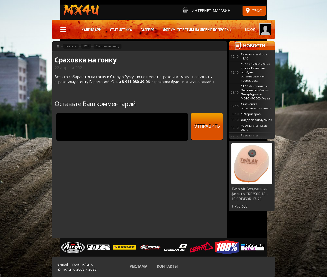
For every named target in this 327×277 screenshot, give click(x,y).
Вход (250, 29)
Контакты (167, 266)
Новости (254, 45)
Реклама (138, 266)
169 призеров (251, 114)
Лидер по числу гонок (256, 120)
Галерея (147, 29)
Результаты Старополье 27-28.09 (255, 137)
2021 (86, 46)
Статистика (121, 29)
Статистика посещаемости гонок (256, 106)
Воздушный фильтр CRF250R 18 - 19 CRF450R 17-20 (249, 193)
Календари (91, 29)
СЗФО (257, 10)
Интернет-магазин (206, 10)
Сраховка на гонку (107, 46)
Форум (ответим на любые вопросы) (197, 29)
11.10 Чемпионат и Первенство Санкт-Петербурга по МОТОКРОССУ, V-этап (256, 92)
